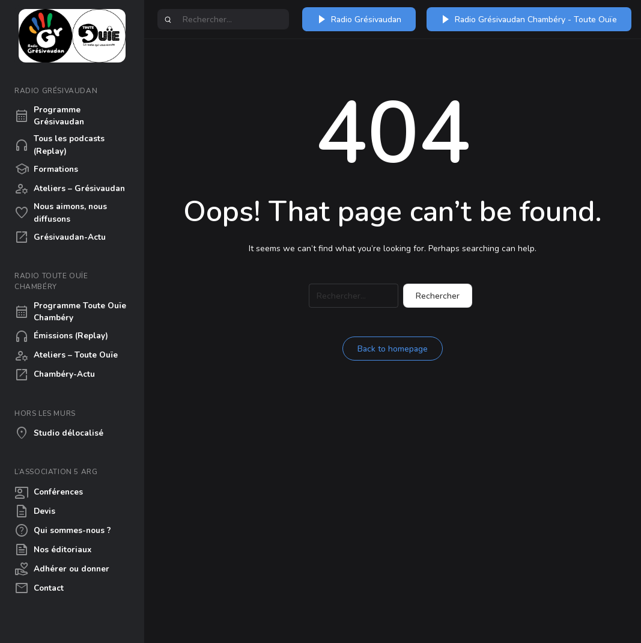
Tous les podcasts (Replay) (59, 144)
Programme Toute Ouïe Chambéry (70, 311)
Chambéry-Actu (54, 375)
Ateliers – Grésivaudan (69, 188)
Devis (34, 511)
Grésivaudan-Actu (60, 237)
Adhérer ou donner (61, 569)
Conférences (48, 492)
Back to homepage (392, 349)
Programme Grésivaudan (49, 115)
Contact (39, 588)
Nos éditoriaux (52, 549)
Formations (46, 169)
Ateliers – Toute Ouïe (66, 355)
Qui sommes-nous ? (62, 530)
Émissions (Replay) (61, 336)
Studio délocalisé (58, 433)
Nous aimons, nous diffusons (60, 212)
